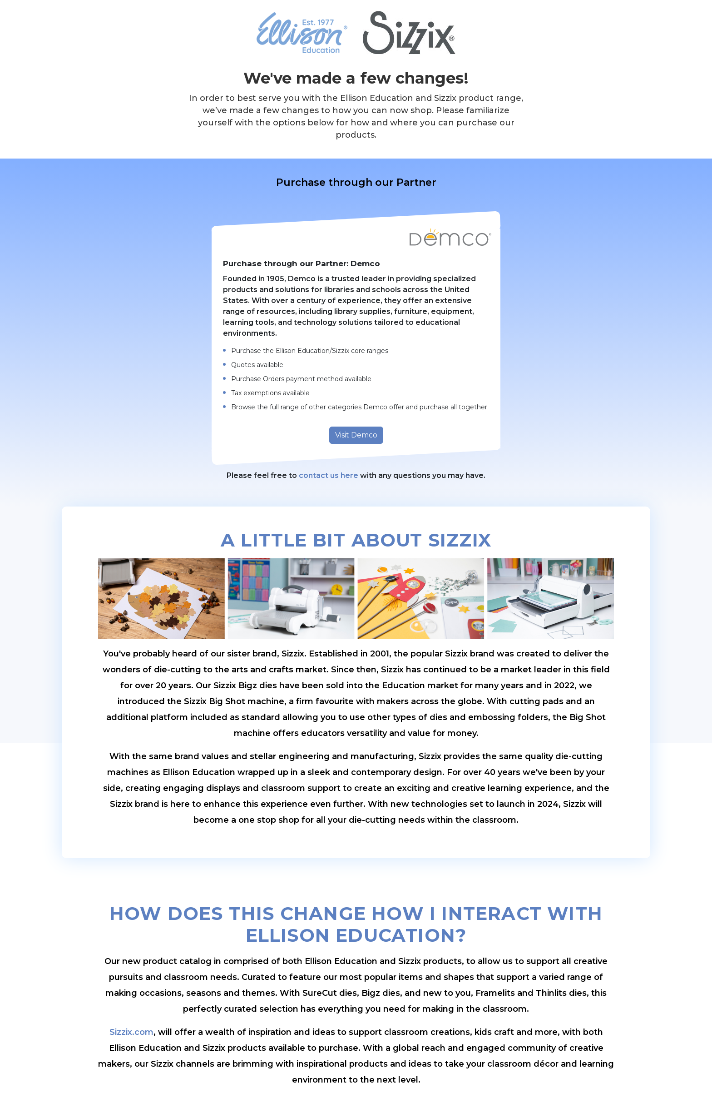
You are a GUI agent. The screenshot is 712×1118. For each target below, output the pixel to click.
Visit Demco (356, 435)
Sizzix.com (131, 1032)
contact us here (328, 475)
